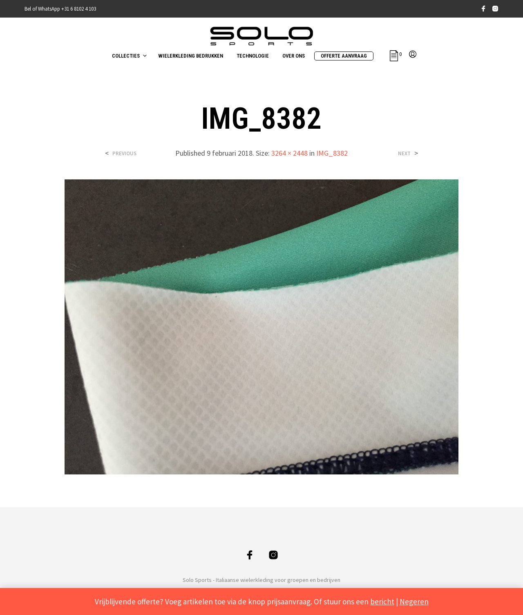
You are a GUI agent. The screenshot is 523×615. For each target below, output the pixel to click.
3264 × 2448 (289, 153)
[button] (396, 54)
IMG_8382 (332, 153)
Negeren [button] (414, 601)
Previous (124, 153)
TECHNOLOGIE (253, 56)
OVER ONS (293, 56)
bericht (382, 601)
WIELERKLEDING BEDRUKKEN (190, 56)
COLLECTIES (126, 56)
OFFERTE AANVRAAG (344, 56)
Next (404, 153)
